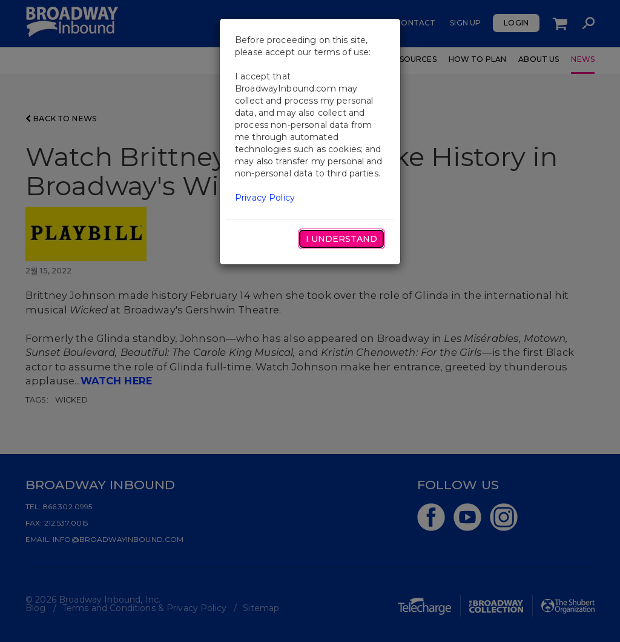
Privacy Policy (265, 197)
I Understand (341, 238)
